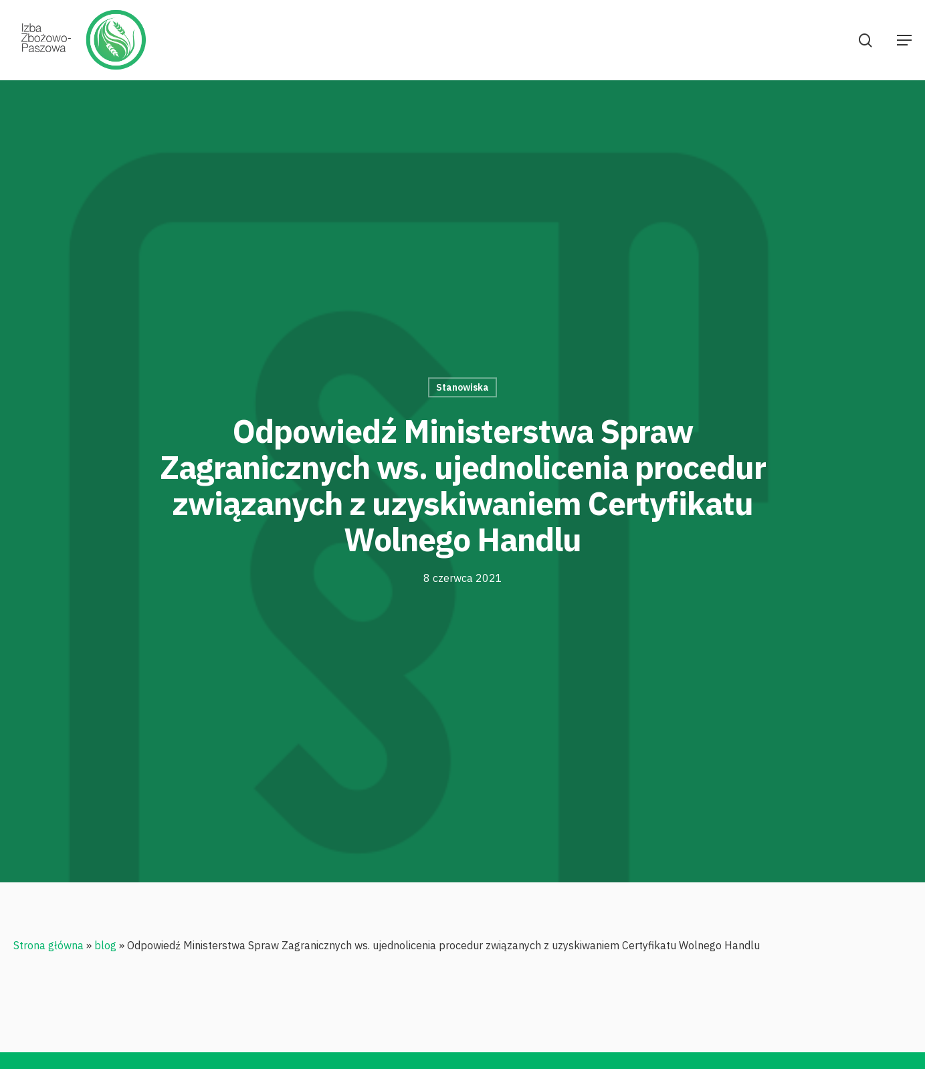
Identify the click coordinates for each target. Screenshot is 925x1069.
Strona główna (48, 945)
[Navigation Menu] (904, 40)
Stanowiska (462, 387)
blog (105, 945)
